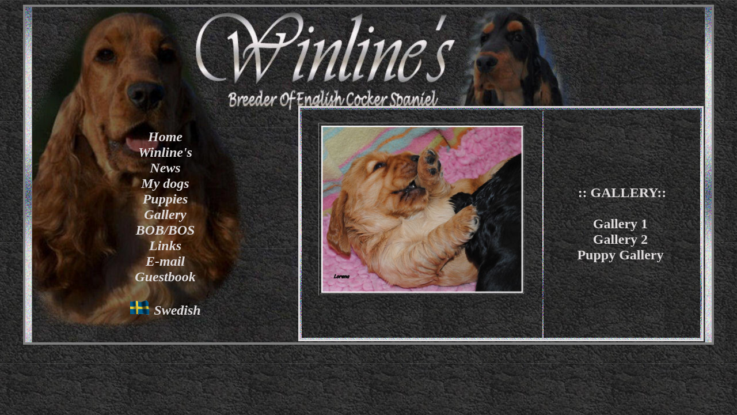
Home (165, 136)
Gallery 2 (620, 239)
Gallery (165, 214)
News (165, 167)
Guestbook (165, 276)
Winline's (165, 152)
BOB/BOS (165, 229)
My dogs (165, 183)
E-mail (165, 261)
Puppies (165, 198)
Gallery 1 (620, 223)
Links (165, 245)
